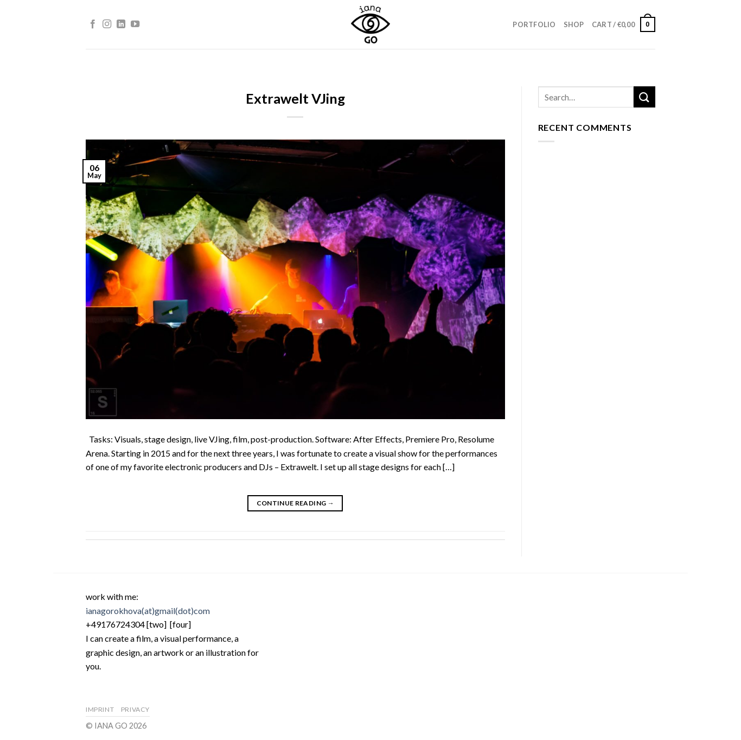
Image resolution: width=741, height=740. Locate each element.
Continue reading (296, 503)
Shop (574, 24)
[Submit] (644, 96)
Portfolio (534, 24)
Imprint (100, 709)
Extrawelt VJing (295, 98)
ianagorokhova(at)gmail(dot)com (148, 610)
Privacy (135, 709)
